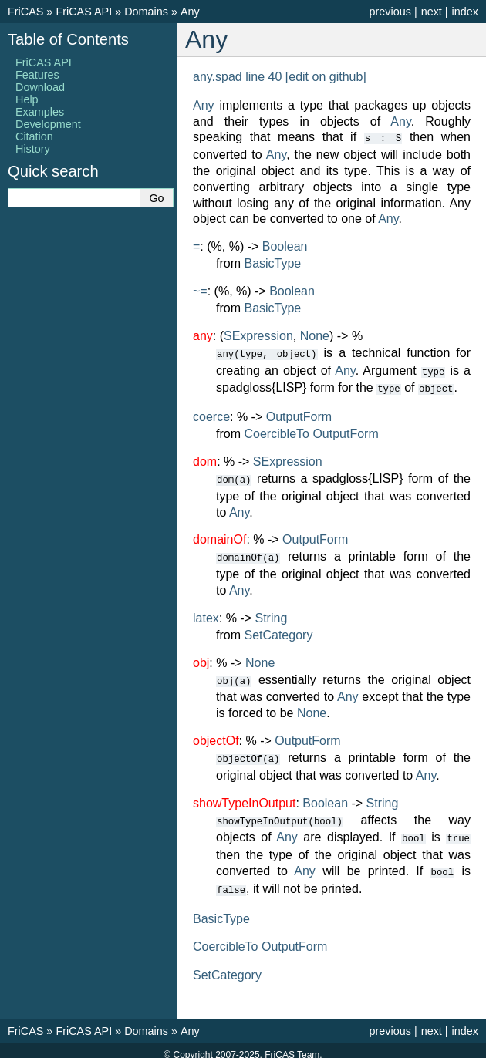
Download (40, 87)
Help (27, 99)
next (431, 11)
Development (48, 124)
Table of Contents (68, 39)
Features (37, 75)
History (32, 149)
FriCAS (25, 11)
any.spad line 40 (237, 76)
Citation (34, 136)
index (465, 11)
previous (389, 11)
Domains (146, 11)
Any (190, 11)
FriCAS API (84, 11)
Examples (39, 112)
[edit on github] (325, 76)
